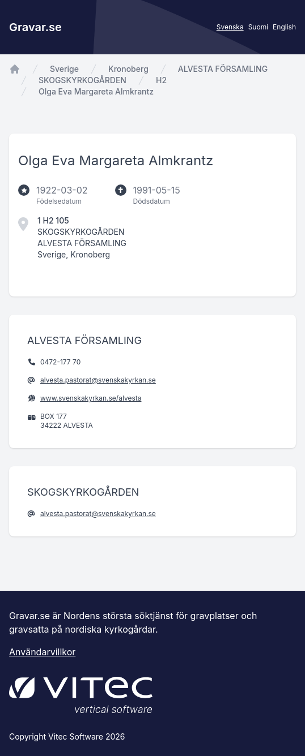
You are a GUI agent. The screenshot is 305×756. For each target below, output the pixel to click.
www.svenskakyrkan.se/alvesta (90, 398)
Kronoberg (128, 69)
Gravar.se (35, 27)
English (284, 27)
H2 (161, 80)
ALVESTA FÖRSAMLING (223, 69)
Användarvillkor (42, 652)
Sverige (64, 69)
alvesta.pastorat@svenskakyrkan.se (98, 380)
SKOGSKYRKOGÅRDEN (82, 80)
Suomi (258, 27)
